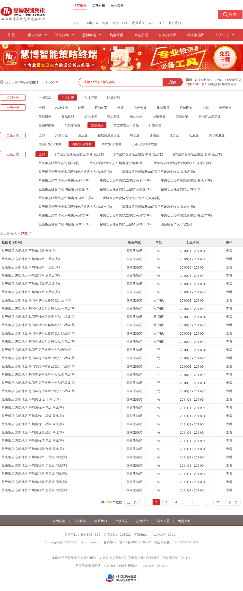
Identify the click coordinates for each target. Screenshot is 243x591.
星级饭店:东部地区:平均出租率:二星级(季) (31, 267)
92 (218, 502)
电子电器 (225, 107)
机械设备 (186, 107)
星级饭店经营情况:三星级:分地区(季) (186, 180)
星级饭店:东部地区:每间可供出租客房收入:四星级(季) (39, 333)
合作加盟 (163, 521)
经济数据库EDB (27, 82)
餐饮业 (134, 135)
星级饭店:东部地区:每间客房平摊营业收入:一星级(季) (39, 358)
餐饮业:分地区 (112, 144)
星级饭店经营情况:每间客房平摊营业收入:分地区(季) (158, 171)
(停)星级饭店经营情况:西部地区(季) (197, 154)
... (207, 502)
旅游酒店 (97, 125)
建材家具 (163, 107)
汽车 (205, 107)
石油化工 (101, 107)
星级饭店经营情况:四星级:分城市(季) (64, 224)
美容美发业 (217, 135)
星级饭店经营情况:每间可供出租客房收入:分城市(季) (75, 206)
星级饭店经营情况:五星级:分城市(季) (125, 224)
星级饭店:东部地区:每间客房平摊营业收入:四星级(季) (39, 382)
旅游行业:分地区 (50, 144)
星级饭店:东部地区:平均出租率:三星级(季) (31, 275)
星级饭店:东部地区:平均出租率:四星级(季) (31, 283)
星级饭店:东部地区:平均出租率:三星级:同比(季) (34, 473)
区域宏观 (113, 97)
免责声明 (184, 521)
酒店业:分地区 (81, 144)
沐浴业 (154, 135)
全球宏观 (90, 97)
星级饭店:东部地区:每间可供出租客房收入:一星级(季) (39, 308)
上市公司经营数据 (144, 144)
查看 (229, 250)
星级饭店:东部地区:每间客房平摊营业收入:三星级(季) (39, 374)
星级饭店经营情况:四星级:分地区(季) (64, 189)
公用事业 (159, 116)
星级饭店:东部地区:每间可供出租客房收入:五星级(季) (39, 341)
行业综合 (155, 125)
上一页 (132, 502)
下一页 (233, 502)
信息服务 (45, 116)
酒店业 (82, 135)
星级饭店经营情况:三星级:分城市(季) (186, 215)
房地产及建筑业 (210, 116)
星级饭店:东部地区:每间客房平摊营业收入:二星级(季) (39, 366)
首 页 (11, 35)
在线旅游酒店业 (109, 135)
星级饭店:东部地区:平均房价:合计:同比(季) (31, 399)
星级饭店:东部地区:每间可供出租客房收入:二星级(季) (39, 316)
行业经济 (51, 82)
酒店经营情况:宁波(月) (176, 224)
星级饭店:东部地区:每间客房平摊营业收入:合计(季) (37, 349)
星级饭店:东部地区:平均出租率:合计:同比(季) (33, 449)
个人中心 (222, 35)
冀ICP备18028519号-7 (135, 542)
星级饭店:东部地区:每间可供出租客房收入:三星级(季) (39, 325)
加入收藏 (79, 521)
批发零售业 (72, 125)
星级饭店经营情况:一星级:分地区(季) (64, 180)
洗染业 (174, 135)
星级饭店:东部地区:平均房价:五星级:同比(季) (33, 440)
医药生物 (136, 116)
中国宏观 (45, 97)
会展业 (194, 135)
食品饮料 (67, 116)
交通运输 (182, 116)
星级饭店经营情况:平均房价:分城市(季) (66, 198)
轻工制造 (113, 116)
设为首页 (58, 521)
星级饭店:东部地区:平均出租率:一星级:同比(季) (34, 457)
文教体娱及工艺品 (126, 125)
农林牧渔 (61, 107)
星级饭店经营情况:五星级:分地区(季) (125, 189)
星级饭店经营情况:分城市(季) (181, 189)
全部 (42, 107)
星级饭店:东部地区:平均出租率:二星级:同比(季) (34, 465)
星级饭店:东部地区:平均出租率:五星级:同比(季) (34, 490)
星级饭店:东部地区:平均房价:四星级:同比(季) (33, 432)
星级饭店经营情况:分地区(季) (59, 163)
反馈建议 (121, 521)
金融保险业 (46, 125)
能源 (81, 107)
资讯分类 (62, 35)
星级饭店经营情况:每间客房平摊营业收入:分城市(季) (158, 206)
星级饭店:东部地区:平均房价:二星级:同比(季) (33, 416)
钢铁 (120, 107)
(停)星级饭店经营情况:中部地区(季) (138, 154)
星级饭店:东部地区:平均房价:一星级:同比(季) (33, 407)
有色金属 (140, 107)
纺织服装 (90, 116)
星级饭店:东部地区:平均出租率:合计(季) (29, 250)
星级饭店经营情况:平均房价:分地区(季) (116, 163)
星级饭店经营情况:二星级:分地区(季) (125, 180)
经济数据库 (195, 35)
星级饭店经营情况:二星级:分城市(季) (125, 215)
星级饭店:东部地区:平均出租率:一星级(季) (31, 259)
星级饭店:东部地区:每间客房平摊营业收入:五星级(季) (39, 391)
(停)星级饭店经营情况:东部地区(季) (79, 154)
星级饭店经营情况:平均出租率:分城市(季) (131, 198)
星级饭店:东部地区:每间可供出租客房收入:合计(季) (37, 300)
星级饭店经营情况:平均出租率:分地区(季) (182, 163)
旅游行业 (61, 135)
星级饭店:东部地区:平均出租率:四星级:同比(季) (34, 482)
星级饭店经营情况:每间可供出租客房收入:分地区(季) (75, 171)
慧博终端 (89, 35)
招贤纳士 (142, 521)
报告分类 (35, 35)
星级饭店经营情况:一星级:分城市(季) (64, 215)
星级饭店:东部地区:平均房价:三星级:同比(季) (33, 424)
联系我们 (100, 521)
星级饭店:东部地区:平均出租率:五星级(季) (31, 292)
